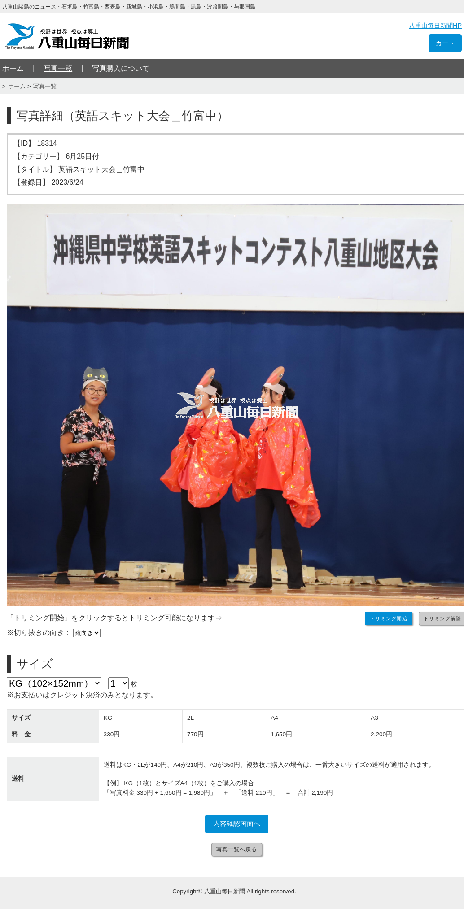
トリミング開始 (388, 618)
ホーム (13, 68)
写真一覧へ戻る (236, 849)
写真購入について (120, 68)
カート (445, 43)
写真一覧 (58, 68)
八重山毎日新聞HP (435, 25)
